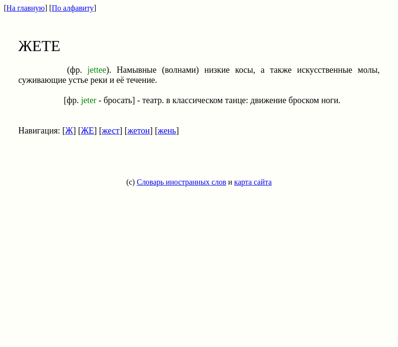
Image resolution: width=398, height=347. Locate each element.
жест (111, 130)
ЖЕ (87, 130)
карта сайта (253, 182)
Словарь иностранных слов (181, 182)
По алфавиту (73, 8)
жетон (139, 130)
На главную (25, 8)
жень (167, 130)
